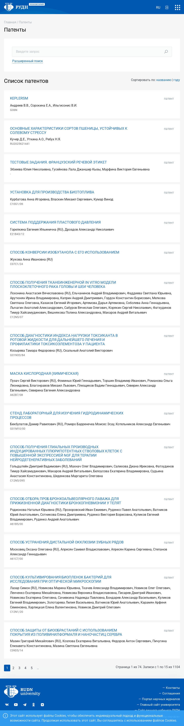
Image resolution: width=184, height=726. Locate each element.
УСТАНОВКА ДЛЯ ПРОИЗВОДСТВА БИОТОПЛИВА (52, 192)
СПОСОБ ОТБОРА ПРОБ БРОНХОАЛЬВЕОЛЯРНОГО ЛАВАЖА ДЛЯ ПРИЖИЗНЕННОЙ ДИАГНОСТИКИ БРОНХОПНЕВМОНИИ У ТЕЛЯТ (65, 501)
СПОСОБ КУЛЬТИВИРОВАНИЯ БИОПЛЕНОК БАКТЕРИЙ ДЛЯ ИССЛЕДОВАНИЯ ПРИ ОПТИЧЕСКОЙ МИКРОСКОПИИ (60, 579)
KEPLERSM (19, 98)
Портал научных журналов (161, 699)
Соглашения (171, 693)
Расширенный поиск (27, 61)
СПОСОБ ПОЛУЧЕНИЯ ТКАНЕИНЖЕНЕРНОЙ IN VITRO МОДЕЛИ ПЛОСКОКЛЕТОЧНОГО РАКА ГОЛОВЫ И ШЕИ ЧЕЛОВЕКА (63, 284)
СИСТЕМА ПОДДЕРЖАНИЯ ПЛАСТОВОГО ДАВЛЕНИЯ (55, 222)
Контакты (173, 688)
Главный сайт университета (160, 704)
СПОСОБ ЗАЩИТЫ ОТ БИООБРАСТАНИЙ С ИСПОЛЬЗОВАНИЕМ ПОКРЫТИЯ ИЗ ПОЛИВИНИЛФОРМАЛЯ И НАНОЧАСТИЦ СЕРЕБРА (66, 632)
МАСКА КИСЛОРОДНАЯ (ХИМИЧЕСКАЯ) (44, 374)
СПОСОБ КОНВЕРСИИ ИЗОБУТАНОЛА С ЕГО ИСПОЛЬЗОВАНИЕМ (64, 252)
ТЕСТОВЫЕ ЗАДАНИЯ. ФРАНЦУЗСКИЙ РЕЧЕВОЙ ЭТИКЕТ (58, 162)
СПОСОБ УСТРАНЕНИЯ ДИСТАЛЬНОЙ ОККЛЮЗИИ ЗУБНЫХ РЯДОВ (67, 542)
